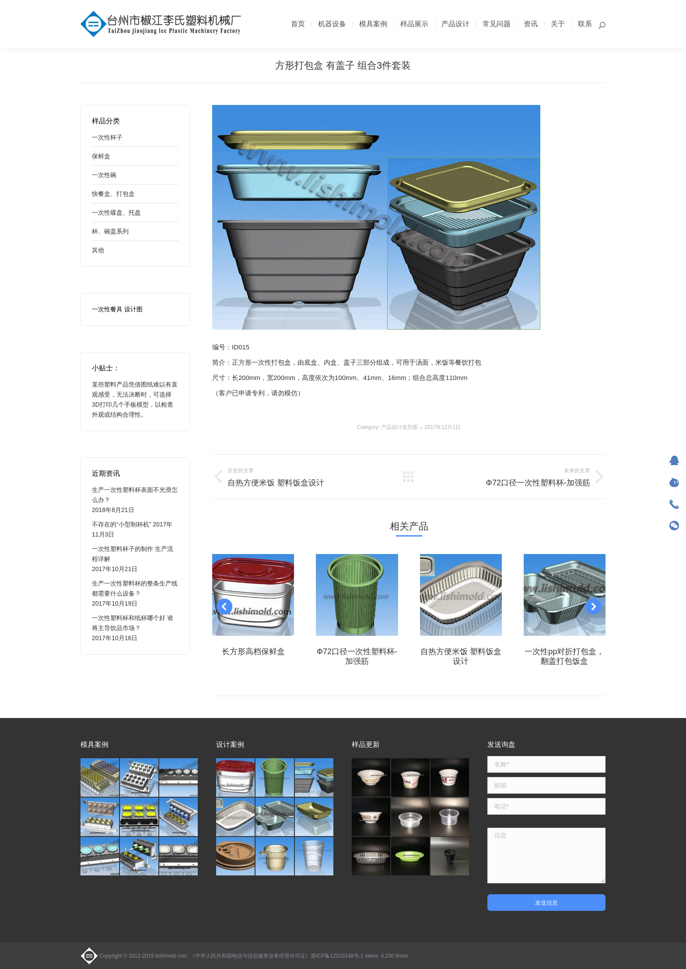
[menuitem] (298, 24)
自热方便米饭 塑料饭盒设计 (460, 656)
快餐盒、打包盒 (113, 193)
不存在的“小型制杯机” (121, 524)
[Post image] (253, 595)
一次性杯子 (107, 137)
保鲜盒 (101, 156)
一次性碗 (104, 174)
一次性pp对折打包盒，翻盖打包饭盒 (564, 656)
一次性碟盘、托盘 (116, 212)
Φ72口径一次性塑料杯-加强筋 (357, 656)
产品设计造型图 (399, 427)
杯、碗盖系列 (110, 231)
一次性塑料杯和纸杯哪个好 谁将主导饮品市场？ (132, 622)
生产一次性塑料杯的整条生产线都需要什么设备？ (135, 588)
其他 (98, 250)
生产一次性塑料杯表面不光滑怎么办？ (135, 494)
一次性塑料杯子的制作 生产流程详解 (132, 553)
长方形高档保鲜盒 (253, 651)
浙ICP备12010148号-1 (337, 956)
